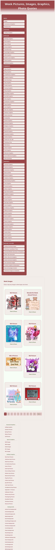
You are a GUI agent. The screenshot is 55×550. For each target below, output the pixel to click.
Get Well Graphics (8, 96)
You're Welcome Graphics (10, 155)
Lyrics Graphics (7, 205)
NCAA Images (8, 446)
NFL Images (7, 449)
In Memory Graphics (9, 207)
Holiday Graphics (8, 32)
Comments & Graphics (9, 24)
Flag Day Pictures (8, 478)
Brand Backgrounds (9, 518)
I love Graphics (7, 197)
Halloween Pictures (9, 492)
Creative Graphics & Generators (11, 265)
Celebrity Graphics (8, 178)
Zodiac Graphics (8, 237)
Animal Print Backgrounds (10, 509)
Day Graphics (7, 41)
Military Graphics (8, 210)
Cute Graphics (7, 183)
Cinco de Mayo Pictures (10, 471)
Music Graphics (8, 216)
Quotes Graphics (8, 120)
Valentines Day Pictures (10, 459)
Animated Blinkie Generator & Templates (14, 251)
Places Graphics (8, 221)
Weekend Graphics (8, 63)
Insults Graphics (8, 199)
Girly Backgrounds (9, 532)
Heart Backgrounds (9, 539)
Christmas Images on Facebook (11, 270)
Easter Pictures (8, 466)
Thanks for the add (8, 139)
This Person (7, 145)
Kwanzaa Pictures (9, 503)
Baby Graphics (7, 69)
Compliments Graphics (9, 74)
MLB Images (7, 442)
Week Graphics (7, 60)
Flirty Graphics (7, 90)
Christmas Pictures (9, 501)
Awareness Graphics (9, 170)
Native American (8, 115)
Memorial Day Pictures (10, 475)
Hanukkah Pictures (9, 499)
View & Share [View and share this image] (13, 311)
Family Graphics (8, 85)
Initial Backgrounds (9, 542)
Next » (39, 414)
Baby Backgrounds (9, 516)
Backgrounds (7, 26)
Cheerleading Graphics (9, 180)
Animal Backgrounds (9, 511)
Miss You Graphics (8, 109)
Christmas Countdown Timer (11, 249)
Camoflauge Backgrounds (10, 521)
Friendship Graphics (9, 93)
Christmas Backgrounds (10, 525)
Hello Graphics (7, 55)
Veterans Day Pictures (9, 494)
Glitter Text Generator (9, 254)
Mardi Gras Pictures (9, 461)
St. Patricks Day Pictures (10, 464)
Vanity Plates (7, 232)
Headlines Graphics (8, 194)
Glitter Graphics (8, 189)
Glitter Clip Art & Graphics (10, 257)
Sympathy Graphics (8, 134)
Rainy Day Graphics (8, 224)
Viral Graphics (7, 150)
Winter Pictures (8, 434)
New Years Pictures (9, 457)
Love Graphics (7, 107)
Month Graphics (8, 213)
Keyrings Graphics (8, 202)
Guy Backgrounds (9, 535)
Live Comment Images (9, 262)
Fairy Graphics (7, 82)
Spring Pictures (8, 431)
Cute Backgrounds (9, 528)
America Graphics (8, 167)
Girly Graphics (7, 99)
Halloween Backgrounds (10, 537)
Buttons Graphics (8, 175)
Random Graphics (8, 226)
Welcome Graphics (8, 153)
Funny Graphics (8, 47)
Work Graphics (7, 235)
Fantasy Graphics (8, 88)
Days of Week (7, 44)
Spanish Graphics (8, 131)
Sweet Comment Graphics (10, 260)
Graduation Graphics (9, 101)
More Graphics (7, 240)
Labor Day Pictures (9, 485)
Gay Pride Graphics (8, 191)
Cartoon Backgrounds (9, 523)
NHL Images (7, 451)
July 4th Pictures (8, 482)
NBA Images (7, 444)
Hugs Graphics (7, 104)
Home (5, 21)
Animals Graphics (8, 164)
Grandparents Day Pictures (11, 487)
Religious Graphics (8, 126)
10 (34, 414)
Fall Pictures (7, 436)
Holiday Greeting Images (10, 246)
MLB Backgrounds (9, 546)
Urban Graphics (8, 147)
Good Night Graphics (9, 52)
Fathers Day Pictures (9, 480)
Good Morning (7, 49)
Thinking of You (8, 142)
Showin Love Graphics (9, 57)
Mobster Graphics (8, 112)
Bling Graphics (7, 71)
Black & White (7, 172)
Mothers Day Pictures (9, 473)
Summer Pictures (8, 429)
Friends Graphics (8, 186)
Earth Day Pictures (9, 468)
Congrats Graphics (8, 77)
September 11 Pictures (10, 489)
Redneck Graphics (8, 123)
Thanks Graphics (8, 136)
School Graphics (8, 229)
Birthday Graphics (8, 38)
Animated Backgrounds (10, 514)
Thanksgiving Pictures (9, 496)
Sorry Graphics (7, 128)
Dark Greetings (8, 80)
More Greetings (8, 158)
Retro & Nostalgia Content (10, 268)
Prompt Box (7, 118)
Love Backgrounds (9, 544)
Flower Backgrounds (9, 530)
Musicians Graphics (8, 218)
